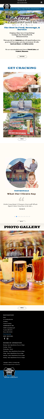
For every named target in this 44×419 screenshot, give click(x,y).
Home (4, 317)
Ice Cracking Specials (8, 319)
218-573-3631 (24, 3)
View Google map (7, 334)
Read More (22, 56)
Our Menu (5, 321)
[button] (3, 16)
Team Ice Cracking (7, 324)
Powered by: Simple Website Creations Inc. (11, 364)
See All (22, 139)
